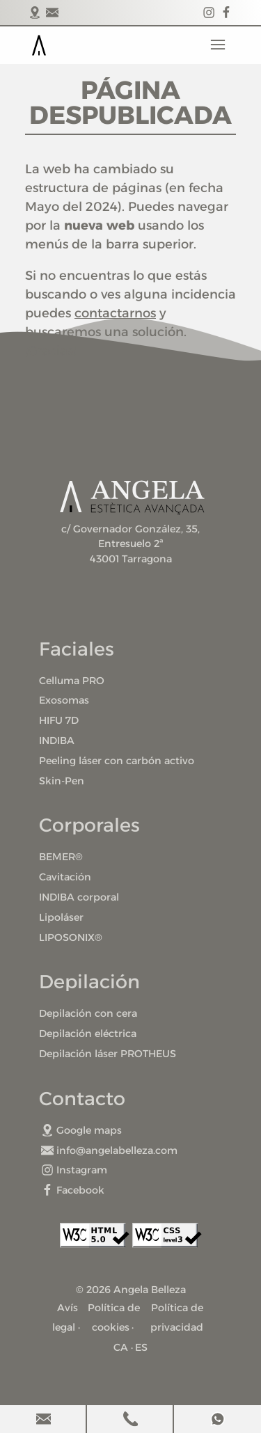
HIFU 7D (59, 720)
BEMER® (61, 856)
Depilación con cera (88, 1013)
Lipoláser (61, 917)
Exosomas (64, 700)
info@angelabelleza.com (109, 1150)
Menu (217, 45)
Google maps (81, 1130)
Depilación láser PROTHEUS (107, 1053)
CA (120, 1347)
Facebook (72, 1190)
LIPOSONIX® (70, 937)
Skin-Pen (61, 781)
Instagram (74, 1170)
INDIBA (56, 740)
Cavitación (65, 877)
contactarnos (115, 313)
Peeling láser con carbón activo (116, 760)
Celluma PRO (71, 680)
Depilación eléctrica (87, 1033)
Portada (39, 45)
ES (141, 1347)
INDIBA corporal (79, 897)
